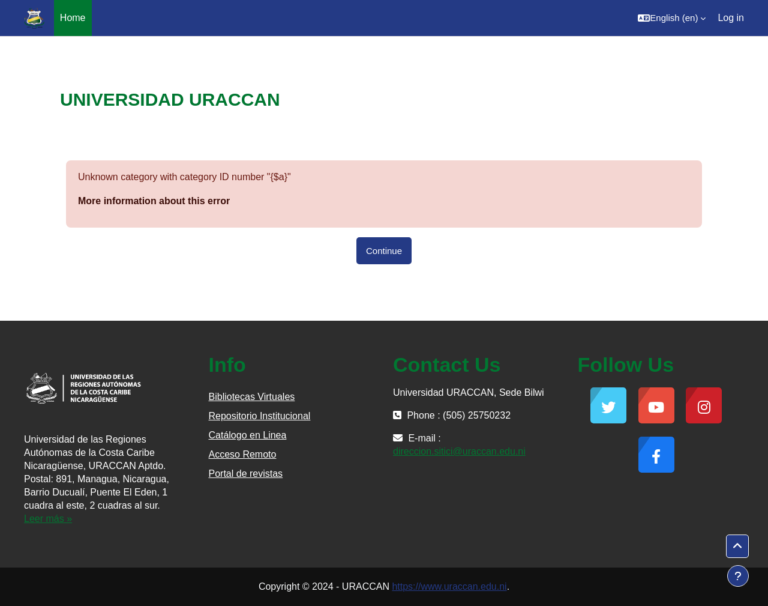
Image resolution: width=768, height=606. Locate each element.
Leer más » (48, 519)
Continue (384, 251)
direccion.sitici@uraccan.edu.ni (459, 451)
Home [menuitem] (73, 18)
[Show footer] (738, 576)
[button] (672, 18)
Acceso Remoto (243, 454)
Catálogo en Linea (248, 435)
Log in (731, 18)
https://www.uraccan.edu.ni (449, 586)
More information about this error (154, 201)
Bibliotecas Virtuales (252, 397)
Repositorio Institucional (260, 416)
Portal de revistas (246, 473)
